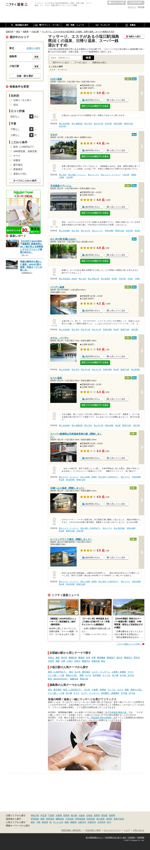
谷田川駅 (62, 126)
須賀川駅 (108, 124)
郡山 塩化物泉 (64, 124)
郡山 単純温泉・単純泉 (68, 279)
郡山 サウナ (125, 477)
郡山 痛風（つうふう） (77, 175)
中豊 (94, 657)
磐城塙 (81, 657)
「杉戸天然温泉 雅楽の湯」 (115, 712)
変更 (36, 57)
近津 (88, 657)
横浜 (33, 822)
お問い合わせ (138, 830)
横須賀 (45, 822)
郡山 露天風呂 (119, 528)
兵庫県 (59, 815)
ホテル (88, 675)
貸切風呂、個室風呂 (110, 693)
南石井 (64, 657)
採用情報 (140, 838)
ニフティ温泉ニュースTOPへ (129, 644)
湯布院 (109, 819)
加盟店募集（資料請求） (71, 830)
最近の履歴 (135, 3)
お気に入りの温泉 (116, 3)
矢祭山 (51, 657)
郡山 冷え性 (85, 231)
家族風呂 (18, 169)
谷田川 (77, 661)
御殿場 (73, 822)
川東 (63, 661)
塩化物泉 (97, 675)
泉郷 (58, 661)
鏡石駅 (114, 279)
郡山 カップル (93, 175)
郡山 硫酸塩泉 (77, 124)
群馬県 (66, 815)
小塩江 (70, 661)
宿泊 (71, 672)
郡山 (103, 661)
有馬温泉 (50, 819)
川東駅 (61, 177)
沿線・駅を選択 (25, 76)
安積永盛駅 (118, 124)
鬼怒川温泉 (119, 819)
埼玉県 (43, 815)
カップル (106, 675)
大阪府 (82, 815)
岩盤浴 (16, 160)
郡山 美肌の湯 (93, 279)
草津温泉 (35, 819)
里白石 (119, 657)
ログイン (132, 7)
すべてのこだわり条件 (25, 180)
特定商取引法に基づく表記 (115, 838)
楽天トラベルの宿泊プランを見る (95, 106)
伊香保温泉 (80, 819)
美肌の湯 (84, 679)
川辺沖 (51, 661)
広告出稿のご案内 (93, 830)
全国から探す (34, 48)
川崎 (38, 822)
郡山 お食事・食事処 (88, 477)
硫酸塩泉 (74, 679)
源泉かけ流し (72, 675)
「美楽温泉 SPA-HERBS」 (101, 717)
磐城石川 (128, 657)
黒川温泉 (100, 819)
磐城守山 (86, 661)
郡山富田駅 (135, 369)
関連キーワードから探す (18, 826)
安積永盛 (96, 661)
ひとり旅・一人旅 (56, 675)
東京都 (74, 815)
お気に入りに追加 (117, 100)
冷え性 (77, 672)
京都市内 (92, 822)
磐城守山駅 (128, 124)
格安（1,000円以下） (57, 672)
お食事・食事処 (119, 672)
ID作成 (141, 7)
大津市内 (101, 822)
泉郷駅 (133, 175)
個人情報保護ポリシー (94, 838)
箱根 (42, 819)
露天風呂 (86, 672)
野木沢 (137, 657)
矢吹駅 (130, 279)
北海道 (89, 815)
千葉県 (51, 815)
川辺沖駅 (69, 177)
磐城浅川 (111, 657)
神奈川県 (35, 815)
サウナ (130, 672)
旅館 (82, 675)
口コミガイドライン (112, 830)
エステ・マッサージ (101, 672)
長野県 (97, 815)
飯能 (67, 822)
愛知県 (104, 815)
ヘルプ (127, 830)
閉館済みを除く (100, 62)
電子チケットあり (61, 62)
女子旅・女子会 (127, 675)
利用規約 (131, 838)
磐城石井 (73, 657)
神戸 (109, 822)
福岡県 (112, 815)
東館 (58, 657)
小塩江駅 (125, 175)
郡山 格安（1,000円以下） (108, 477)
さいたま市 (58, 822)
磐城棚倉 (101, 657)
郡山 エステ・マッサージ (111, 175)
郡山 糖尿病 (105, 279)
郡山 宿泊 (88, 124)
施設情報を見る (92, 100)
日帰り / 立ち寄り (22, 100)
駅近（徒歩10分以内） (58, 679)
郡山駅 (137, 231)
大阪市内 (82, 822)
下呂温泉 (69, 819)
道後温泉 (91, 819)
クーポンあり (81, 62)
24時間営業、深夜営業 (25, 151)
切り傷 (115, 675)
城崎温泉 (60, 819)
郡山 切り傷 (98, 124)
